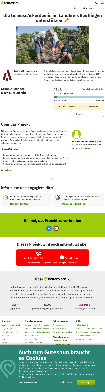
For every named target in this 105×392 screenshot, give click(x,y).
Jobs (3, 339)
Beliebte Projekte (59, 329)
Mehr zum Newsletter (19, 204)
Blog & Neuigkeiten (9, 329)
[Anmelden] (102, 2)
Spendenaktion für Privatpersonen (38, 329)
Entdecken (73, 8)
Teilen (79, 114)
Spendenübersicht (60, 341)
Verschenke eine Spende (85, 336)
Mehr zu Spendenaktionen (74, 204)
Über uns (100, 8)
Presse (4, 343)
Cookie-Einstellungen (84, 339)
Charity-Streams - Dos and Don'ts (88, 332)
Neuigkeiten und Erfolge (93, 89)
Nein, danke (66, 382)
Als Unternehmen (31, 336)
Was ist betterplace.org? (11, 325)
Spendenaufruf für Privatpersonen (38, 332)
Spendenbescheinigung (61, 344)
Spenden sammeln (87, 8)
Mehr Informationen (28, 382)
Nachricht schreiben (81, 148)
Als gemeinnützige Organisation (37, 325)
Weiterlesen (6, 170)
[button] (49, 228)
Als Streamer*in (31, 339)
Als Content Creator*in (33, 343)
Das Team (5, 336)
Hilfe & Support (82, 325)
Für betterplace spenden (62, 332)
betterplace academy (10, 332)
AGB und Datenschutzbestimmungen (89, 329)
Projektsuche (58, 325)
